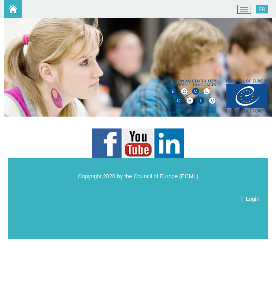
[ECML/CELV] (16, 9)
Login (252, 199)
